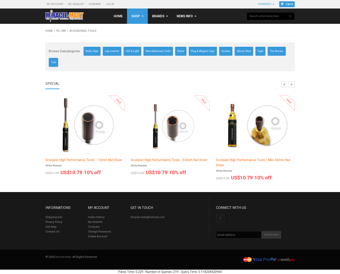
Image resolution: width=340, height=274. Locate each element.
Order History (96, 217)
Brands (160, 16)
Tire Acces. (277, 51)
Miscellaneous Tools (158, 51)
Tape (260, 51)
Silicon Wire (244, 51)
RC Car (61, 30)
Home (118, 16)
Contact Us (52, 231)
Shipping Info (54, 217)
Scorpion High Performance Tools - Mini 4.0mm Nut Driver (253, 162)
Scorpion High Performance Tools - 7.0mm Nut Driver (83, 160)
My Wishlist (76, 4)
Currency (266, 4)
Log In (110, 4)
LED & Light (132, 51)
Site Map (51, 226)
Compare (95, 4)
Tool (53, 62)
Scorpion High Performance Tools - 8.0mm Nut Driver (169, 160)
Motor (180, 51)
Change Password (99, 231)
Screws (225, 51)
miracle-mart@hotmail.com (148, 217)
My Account (55, 4)
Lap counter (112, 51)
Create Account (97, 236)
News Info (186, 16)
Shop (137, 16)
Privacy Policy (53, 222)
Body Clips (92, 51)
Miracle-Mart (63, 256)
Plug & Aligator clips (203, 51)
